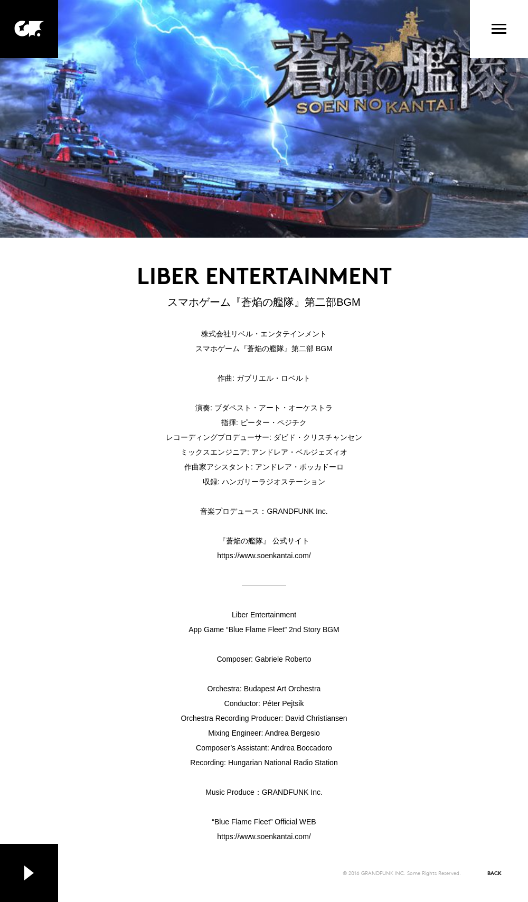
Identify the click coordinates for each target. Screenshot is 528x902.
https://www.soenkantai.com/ (263, 555)
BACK (494, 872)
